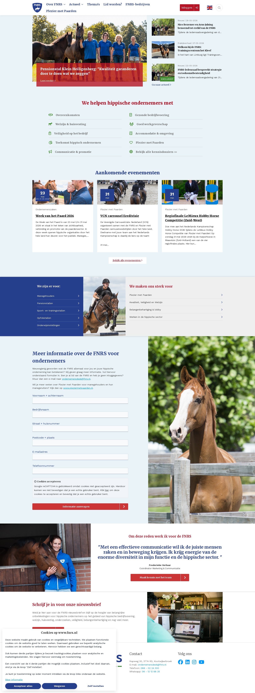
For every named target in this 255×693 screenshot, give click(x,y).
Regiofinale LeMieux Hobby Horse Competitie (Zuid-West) (192, 218)
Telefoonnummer (43, 465)
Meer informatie (14, 679)
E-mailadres (39, 451)
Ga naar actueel (161, 84)
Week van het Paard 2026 (55, 216)
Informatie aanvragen (76, 506)
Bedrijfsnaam (40, 409)
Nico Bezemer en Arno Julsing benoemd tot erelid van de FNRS (196, 26)
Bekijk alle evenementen (127, 260)
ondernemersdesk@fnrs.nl (76, 379)
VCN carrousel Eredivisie (119, 216)
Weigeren (59, 686)
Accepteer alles (23, 686)
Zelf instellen (95, 686)
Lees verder (48, 80)
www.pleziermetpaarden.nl (78, 388)
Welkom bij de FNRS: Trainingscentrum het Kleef (194, 49)
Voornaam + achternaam (47, 395)
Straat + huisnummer (46, 423)
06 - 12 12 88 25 (151, 671)
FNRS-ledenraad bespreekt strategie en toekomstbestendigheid (200, 71)
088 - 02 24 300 (150, 668)
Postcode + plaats (43, 437)
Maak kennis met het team (156, 577)
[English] (208, 8)
